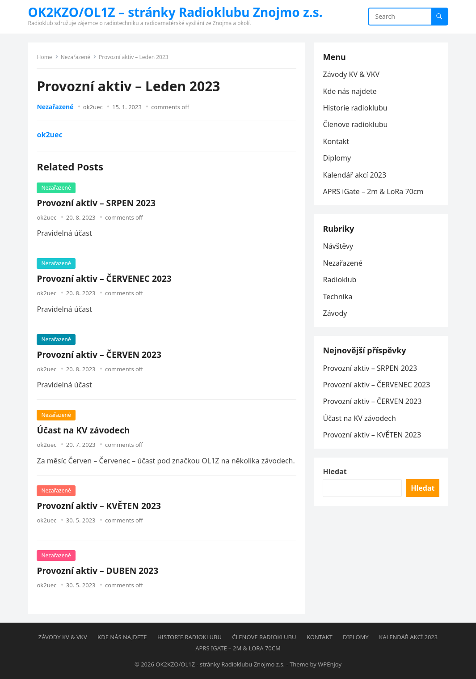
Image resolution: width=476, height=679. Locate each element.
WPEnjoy (329, 664)
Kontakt (336, 141)
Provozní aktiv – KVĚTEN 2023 (99, 506)
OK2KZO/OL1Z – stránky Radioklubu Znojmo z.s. (175, 12)
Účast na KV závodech (83, 430)
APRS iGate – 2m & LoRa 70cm (373, 191)
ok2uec (93, 107)
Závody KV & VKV (351, 74)
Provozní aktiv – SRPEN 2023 (96, 203)
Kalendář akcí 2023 (355, 175)
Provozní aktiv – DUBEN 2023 (98, 570)
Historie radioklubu (355, 108)
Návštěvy (338, 246)
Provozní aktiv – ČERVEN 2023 (99, 354)
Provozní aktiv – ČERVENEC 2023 (104, 278)
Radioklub (340, 279)
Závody (335, 313)
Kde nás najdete (350, 91)
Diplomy (337, 158)
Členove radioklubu (355, 124)
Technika (338, 296)
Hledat (335, 472)
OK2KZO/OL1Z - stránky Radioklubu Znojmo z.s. (220, 664)
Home (44, 57)
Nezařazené (75, 57)
